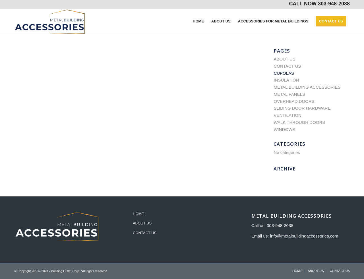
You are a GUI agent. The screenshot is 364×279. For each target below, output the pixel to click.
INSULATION (286, 80)
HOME (138, 214)
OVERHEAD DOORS (294, 101)
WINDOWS (284, 129)
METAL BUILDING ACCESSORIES (307, 87)
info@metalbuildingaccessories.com (304, 236)
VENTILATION (287, 115)
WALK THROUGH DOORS (299, 122)
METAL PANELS (289, 94)
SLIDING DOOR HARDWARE (302, 108)
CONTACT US (287, 66)
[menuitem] (198, 21)
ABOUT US (284, 59)
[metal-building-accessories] (50, 21)
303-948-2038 (334, 4)
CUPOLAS (284, 73)
